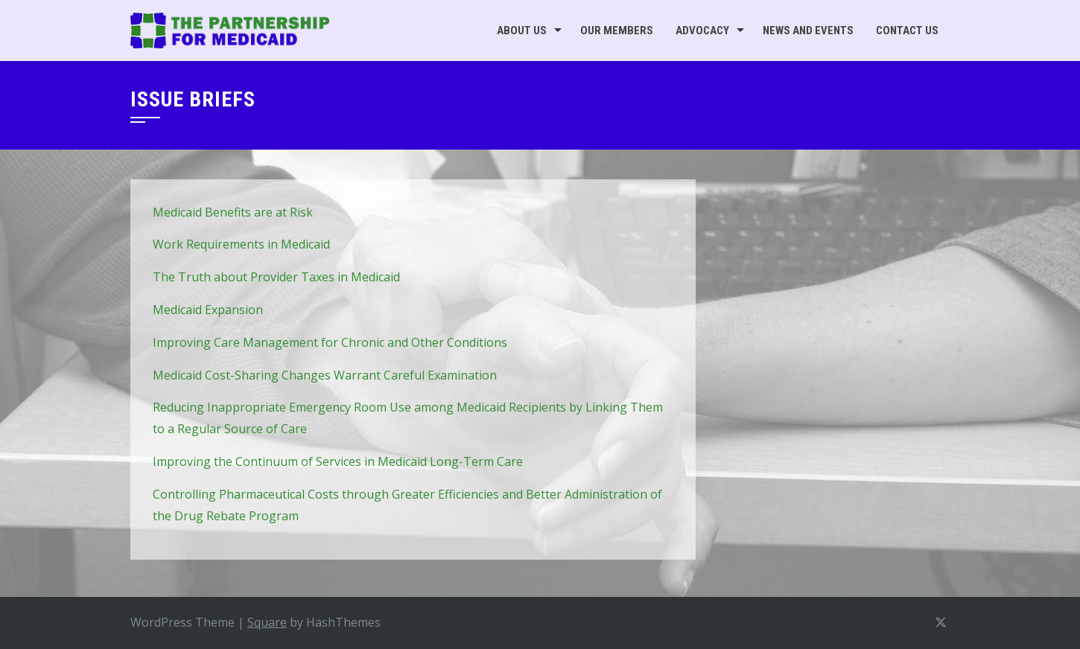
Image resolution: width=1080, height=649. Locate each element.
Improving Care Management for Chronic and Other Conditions (330, 342)
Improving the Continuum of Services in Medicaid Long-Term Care (338, 461)
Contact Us (907, 30)
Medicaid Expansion (208, 309)
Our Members (616, 30)
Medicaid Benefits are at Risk (233, 212)
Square (267, 622)
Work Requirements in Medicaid (241, 244)
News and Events (808, 30)
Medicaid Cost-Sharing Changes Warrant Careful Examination (325, 375)
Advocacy (702, 30)
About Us (522, 30)
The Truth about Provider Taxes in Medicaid (276, 277)
